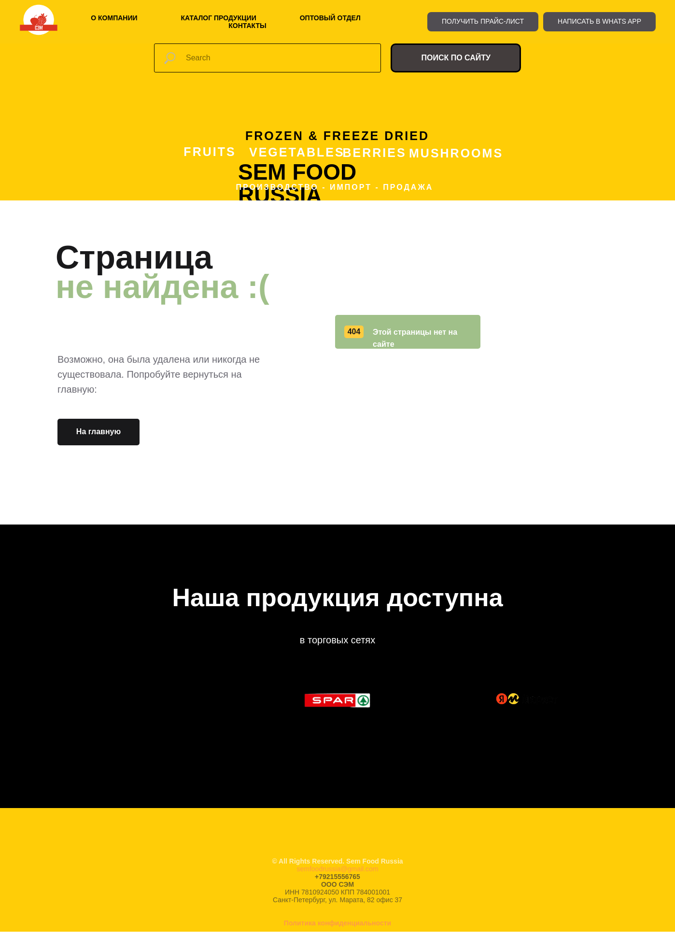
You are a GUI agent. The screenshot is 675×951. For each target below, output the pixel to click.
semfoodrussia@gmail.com (337, 869)
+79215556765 (337, 876)
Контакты (247, 25)
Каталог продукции (218, 18)
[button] (482, 21)
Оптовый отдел (330, 18)
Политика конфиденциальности (337, 923)
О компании (114, 18)
